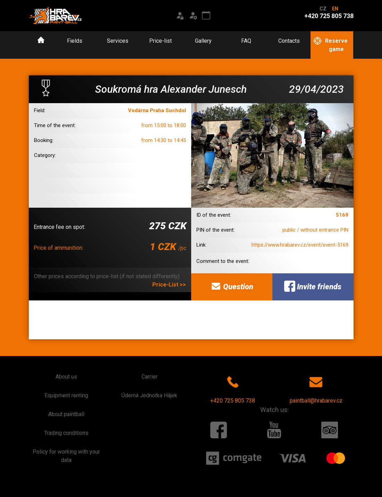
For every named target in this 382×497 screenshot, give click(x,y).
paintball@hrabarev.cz (316, 388)
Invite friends (312, 286)
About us (66, 376)
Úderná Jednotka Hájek (149, 395)
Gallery (203, 41)
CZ (323, 8)
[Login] (180, 15)
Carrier (150, 376)
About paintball (66, 414)
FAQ (246, 41)
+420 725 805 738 (232, 388)
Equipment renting (66, 395)
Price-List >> (169, 284)
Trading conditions (66, 433)
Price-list (160, 41)
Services (117, 41)
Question (231, 286)
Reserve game (330, 44)
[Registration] (193, 15)
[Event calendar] (206, 15)
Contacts (289, 41)
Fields (74, 41)
